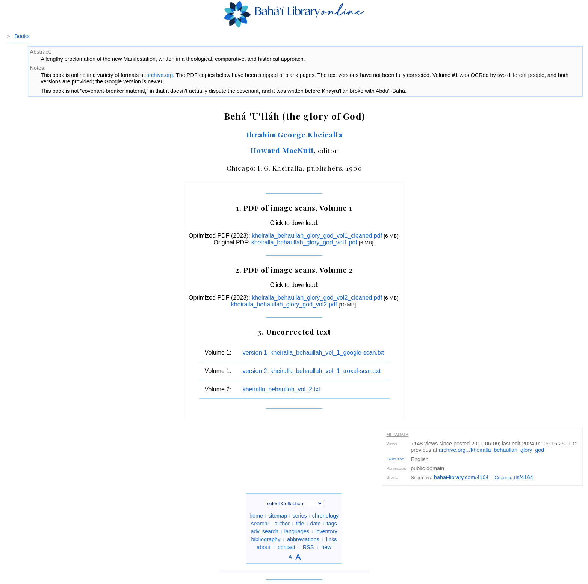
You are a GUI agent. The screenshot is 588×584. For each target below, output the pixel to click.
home (256, 516)
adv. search (264, 531)
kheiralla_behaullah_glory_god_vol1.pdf (304, 242)
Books (22, 36)
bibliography (265, 539)
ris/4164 (523, 477)
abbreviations (303, 539)
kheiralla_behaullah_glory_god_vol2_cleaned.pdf (317, 297)
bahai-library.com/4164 (461, 477)
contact (286, 547)
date (315, 524)
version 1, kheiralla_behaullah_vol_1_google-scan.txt (313, 352)
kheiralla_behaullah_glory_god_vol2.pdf (284, 304)
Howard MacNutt (282, 150)
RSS (308, 547)
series (299, 516)
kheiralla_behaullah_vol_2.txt (281, 389)
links (331, 539)
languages (296, 531)
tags (332, 524)
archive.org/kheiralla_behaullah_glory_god (491, 450)
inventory (326, 531)
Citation (502, 477)
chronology (325, 516)
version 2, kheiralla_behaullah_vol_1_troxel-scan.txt (312, 371)
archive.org (159, 75)
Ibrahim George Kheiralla (294, 134)
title (300, 524)
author (282, 524)
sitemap (277, 516)
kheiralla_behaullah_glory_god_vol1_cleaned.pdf (317, 235)
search (259, 524)
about (263, 547)
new (326, 547)
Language (395, 458)
